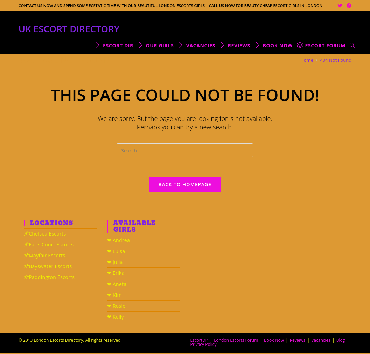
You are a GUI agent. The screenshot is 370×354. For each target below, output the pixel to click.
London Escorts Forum (236, 342)
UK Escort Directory (69, 28)
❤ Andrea (118, 241)
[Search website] (352, 45)
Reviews (298, 342)
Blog (340, 342)
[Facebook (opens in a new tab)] (347, 5)
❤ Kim (114, 296)
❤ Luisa (116, 252)
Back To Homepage (185, 185)
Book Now (274, 342)
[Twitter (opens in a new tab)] (339, 5)
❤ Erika (116, 274)
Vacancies (320, 342)
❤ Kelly (115, 318)
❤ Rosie (116, 307)
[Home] (306, 60)
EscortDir (199, 342)
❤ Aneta (117, 285)
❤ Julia (115, 263)
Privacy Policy (203, 346)
